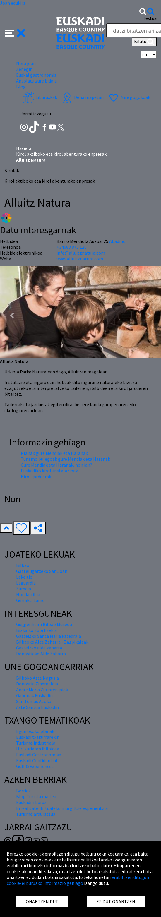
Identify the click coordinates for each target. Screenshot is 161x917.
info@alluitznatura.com (80, 253)
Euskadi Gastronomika (38, 754)
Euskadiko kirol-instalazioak (49, 471)
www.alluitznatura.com (79, 259)
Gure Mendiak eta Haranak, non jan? (56, 465)
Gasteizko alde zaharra (39, 648)
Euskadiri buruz (31, 802)
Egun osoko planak (35, 731)
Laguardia (26, 583)
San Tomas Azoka (33, 701)
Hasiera (23, 148)
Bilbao (22, 565)
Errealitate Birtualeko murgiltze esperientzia (62, 808)
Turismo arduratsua (35, 814)
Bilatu (144, 41)
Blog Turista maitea (36, 796)
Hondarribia (28, 594)
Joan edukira (12, 3)
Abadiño (117, 241)
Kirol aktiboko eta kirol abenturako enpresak (61, 154)
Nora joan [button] (26, 63)
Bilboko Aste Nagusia (37, 678)
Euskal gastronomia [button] (36, 75)
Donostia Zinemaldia (37, 684)
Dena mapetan (82, 97)
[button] (15, 32)
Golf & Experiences (35, 766)
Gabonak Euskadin (34, 695)
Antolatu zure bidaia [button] (36, 81)
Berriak (23, 790)
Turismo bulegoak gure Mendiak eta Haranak (65, 459)
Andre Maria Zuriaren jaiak (42, 690)
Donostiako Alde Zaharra (41, 654)
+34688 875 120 (71, 247)
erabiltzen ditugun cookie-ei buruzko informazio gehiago (78, 880)
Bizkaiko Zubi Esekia (36, 630)
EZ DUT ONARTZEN (115, 901)
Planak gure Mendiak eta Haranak (54, 453)
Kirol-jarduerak (36, 476)
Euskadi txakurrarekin (37, 737)
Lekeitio (24, 577)
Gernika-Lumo (30, 600)
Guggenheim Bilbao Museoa (44, 624)
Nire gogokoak (129, 97)
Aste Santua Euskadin (37, 707)
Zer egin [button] (24, 69)
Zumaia (23, 589)
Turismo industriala (35, 743)
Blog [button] (21, 87)
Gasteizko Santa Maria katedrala (48, 636)
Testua (150, 18)
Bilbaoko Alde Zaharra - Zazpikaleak (52, 642)
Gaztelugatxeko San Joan (41, 571)
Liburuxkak (40, 97)
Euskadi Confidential (36, 760)
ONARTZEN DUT (42, 901)
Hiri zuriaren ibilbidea (37, 749)
